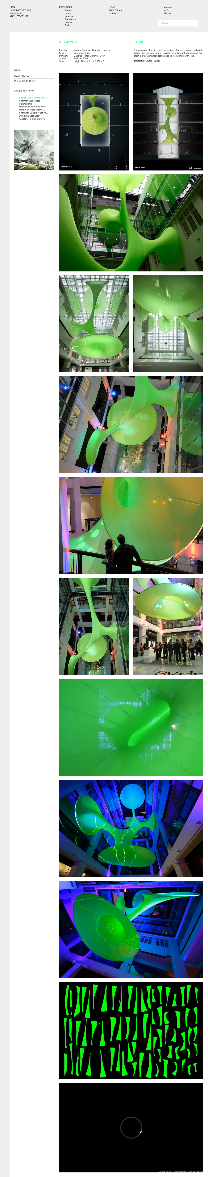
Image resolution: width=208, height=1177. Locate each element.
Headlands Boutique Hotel (32, 106)
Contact (114, 13)
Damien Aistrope (195, 1171)
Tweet (157, 60)
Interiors (69, 16)
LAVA (12, 7)
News (112, 7)
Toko (168, 1171)
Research (69, 10)
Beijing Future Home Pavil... (33, 97)
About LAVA (116, 10)
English (168, 7)
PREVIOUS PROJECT (25, 81)
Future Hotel (25, 103)
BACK (17, 70)
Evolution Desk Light (29, 115)
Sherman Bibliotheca (29, 100)
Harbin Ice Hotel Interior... (32, 109)
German (168, 13)
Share (149, 60)
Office (68, 13)
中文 (166, 10)
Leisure (68, 22)
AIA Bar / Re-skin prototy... (32, 119)
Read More (139, 60)
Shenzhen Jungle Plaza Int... (33, 112)
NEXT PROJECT (22, 75)
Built (67, 25)
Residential (70, 19)
